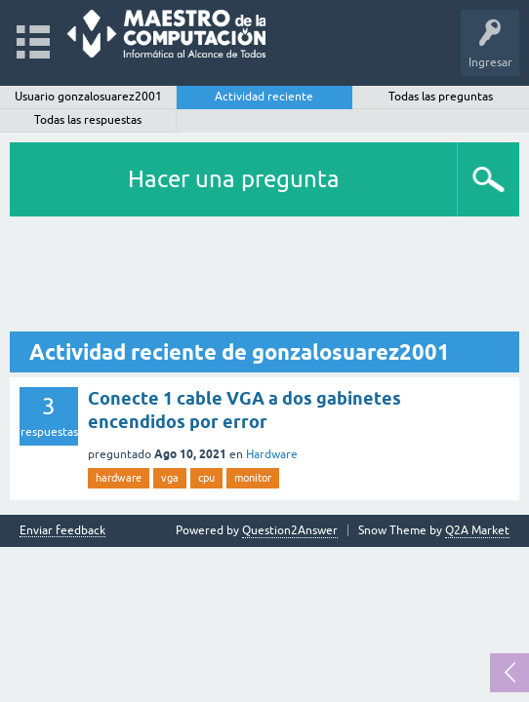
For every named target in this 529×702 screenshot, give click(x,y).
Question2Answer (290, 530)
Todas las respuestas (88, 120)
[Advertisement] (264, 275)
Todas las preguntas (440, 96)
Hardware (272, 454)
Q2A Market (477, 530)
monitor (252, 478)
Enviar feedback (62, 531)
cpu (206, 478)
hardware (119, 478)
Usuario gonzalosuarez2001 (88, 96)
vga (170, 478)
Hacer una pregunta (234, 179)
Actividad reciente (264, 96)
